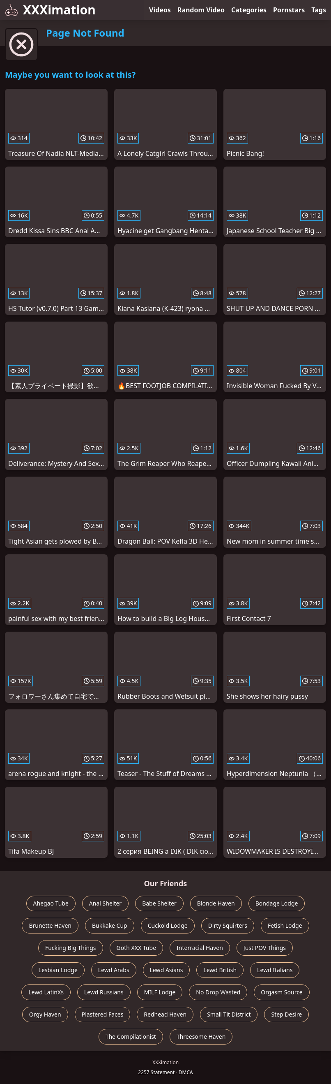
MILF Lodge (160, 992)
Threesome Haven (201, 1036)
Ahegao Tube (51, 903)
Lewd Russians (104, 992)
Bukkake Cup (109, 925)
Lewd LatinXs (46, 992)
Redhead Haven (165, 1014)
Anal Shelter (105, 903)
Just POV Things (265, 948)
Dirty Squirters (227, 925)
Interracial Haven (200, 948)
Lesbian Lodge (58, 970)
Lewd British (220, 970)
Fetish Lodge (285, 925)
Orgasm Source (281, 992)
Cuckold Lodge (168, 925)
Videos (160, 9)
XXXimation (50, 9)
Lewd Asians (166, 970)
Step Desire (286, 1014)
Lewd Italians (274, 970)
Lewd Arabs (113, 970)
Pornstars (289, 9)
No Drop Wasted (218, 992)
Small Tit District (229, 1014)
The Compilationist (131, 1036)
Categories (249, 9)
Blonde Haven (216, 903)
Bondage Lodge (276, 903)
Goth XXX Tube (136, 948)
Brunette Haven (50, 925)
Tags (318, 9)
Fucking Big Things (70, 948)
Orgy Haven (45, 1014)
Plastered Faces (103, 1014)
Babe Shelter (159, 903)
